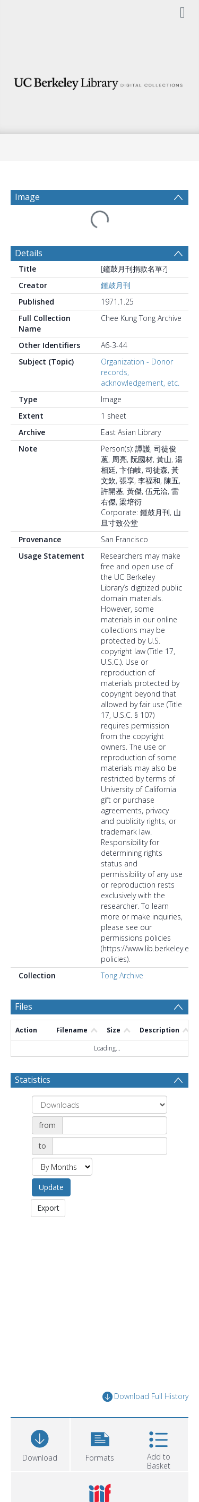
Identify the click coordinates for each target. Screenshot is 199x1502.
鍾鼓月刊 (116, 285)
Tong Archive (122, 975)
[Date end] (110, 1146)
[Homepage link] (100, 80)
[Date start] (114, 1125)
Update (51, 1187)
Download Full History (145, 1396)
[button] (100, 1443)
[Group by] (99, 1105)
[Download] (40, 1443)
